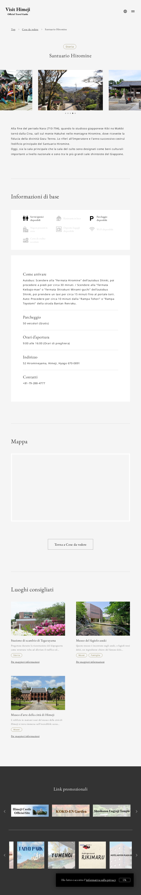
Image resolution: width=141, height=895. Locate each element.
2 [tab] (68, 113)
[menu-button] (133, 11)
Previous (5, 811)
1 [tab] (65, 113)
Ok (125, 880)
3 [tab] (70, 113)
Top (13, 29)
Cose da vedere (30, 29)
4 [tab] (72, 113)
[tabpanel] (70, 90)
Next (136, 811)
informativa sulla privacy (101, 880)
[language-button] (125, 11)
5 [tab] (75, 113)
